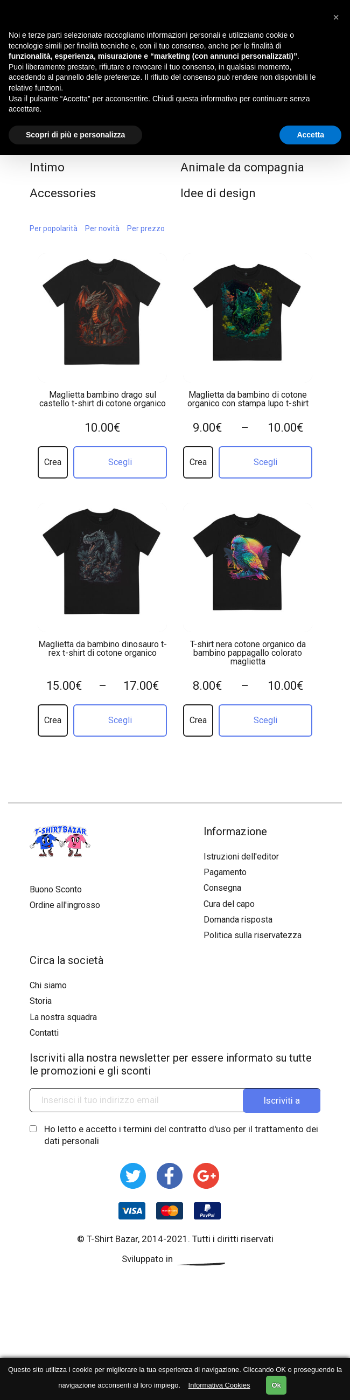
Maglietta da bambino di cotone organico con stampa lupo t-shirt (248, 399)
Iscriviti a (281, 1099)
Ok (276, 1385)
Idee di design (218, 193)
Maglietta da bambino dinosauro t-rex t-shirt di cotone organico (102, 648)
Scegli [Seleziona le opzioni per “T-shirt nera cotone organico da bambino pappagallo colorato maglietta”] (265, 720)
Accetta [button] (310, 134)
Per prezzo (146, 228)
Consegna (222, 888)
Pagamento (225, 872)
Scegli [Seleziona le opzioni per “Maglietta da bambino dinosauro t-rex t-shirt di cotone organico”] (120, 720)
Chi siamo (48, 985)
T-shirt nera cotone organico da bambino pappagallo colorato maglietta (248, 653)
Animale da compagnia (242, 167)
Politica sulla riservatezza (253, 935)
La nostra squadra (63, 1017)
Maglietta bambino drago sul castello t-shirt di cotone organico (102, 399)
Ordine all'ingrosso (65, 905)
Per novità (102, 228)
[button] (336, 17)
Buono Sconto (56, 889)
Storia (41, 1001)
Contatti (44, 1033)
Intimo (47, 167)
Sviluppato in (175, 1258)
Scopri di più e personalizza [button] (75, 134)
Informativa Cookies (219, 1385)
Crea (52, 462)
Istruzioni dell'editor (241, 856)
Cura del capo (229, 904)
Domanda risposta (238, 919)
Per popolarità (54, 228)
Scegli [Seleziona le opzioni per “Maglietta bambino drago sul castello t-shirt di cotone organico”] (120, 462)
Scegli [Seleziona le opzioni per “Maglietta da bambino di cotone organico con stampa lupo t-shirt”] (265, 462)
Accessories (63, 193)
